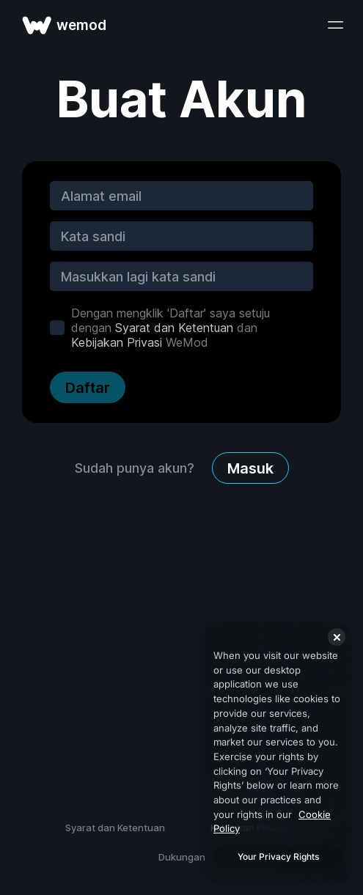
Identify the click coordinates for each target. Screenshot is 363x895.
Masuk (250, 468)
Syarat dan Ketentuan (174, 327)
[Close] (336, 637)
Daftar (87, 388)
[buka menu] (335, 25)
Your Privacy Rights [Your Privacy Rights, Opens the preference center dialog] (278, 856)
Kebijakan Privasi (116, 342)
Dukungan (181, 857)
